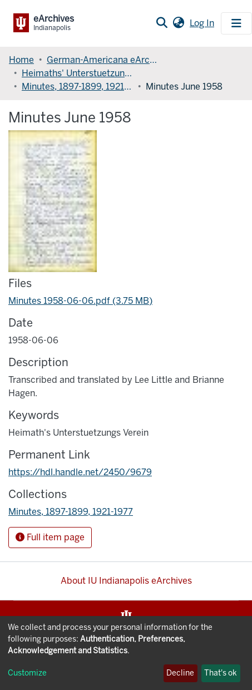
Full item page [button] (50, 537)
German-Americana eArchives (102, 60)
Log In (203, 23)
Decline (180, 673)
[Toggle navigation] (236, 23)
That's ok (220, 673)
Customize (27, 673)
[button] (178, 23)
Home (21, 60)
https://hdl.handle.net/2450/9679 (80, 472)
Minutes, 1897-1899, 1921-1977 (77, 86)
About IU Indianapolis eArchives (126, 580)
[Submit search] (161, 23)
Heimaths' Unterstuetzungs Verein (77, 73)
